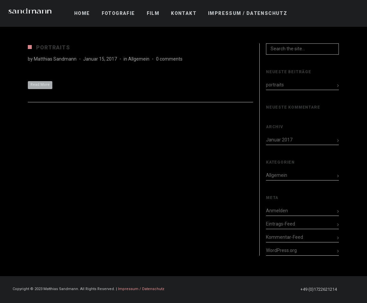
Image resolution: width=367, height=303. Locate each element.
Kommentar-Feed (284, 237)
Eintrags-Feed (280, 224)
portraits (53, 47)
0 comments (169, 59)
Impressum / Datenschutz (141, 289)
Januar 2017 (279, 139)
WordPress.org (281, 250)
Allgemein (138, 59)
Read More (40, 84)
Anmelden (277, 210)
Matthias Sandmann (55, 59)
